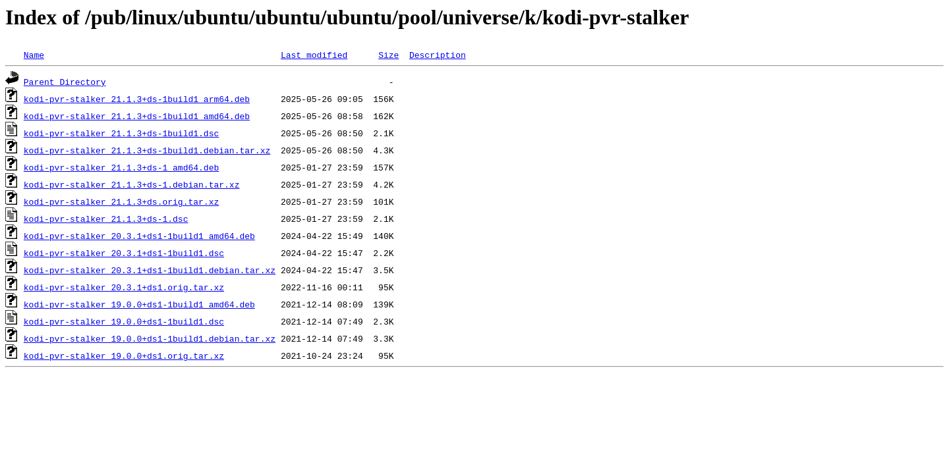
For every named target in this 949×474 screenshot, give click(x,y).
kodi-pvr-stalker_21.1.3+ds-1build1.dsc (121, 133)
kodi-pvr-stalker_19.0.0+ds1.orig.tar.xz (124, 355)
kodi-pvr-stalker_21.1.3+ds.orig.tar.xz (121, 201)
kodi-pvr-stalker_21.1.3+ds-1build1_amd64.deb (137, 116)
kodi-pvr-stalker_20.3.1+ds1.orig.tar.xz (124, 287)
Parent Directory (65, 82)
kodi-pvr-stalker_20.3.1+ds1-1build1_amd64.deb (139, 236)
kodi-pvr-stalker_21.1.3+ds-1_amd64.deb (121, 167)
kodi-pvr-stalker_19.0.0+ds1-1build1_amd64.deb (139, 304)
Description (437, 55)
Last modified (314, 55)
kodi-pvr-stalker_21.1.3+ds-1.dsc (106, 218)
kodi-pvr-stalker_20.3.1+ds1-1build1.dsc (124, 253)
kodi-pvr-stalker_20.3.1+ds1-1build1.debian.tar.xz (149, 270)
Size (388, 55)
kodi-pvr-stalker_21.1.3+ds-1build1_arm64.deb (137, 99)
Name (34, 55)
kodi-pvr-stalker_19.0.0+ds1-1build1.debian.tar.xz (149, 338)
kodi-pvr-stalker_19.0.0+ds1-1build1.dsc (124, 321)
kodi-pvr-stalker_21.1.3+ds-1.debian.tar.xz (132, 184)
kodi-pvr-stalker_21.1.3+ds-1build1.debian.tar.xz (147, 150)
